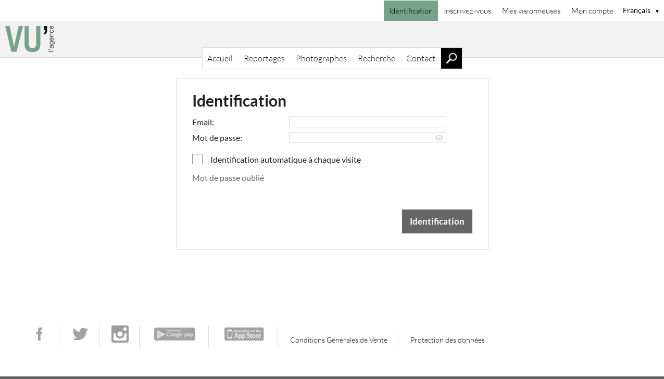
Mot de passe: (217, 137)
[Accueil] (332, 39)
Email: (203, 122)
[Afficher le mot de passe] (439, 138)
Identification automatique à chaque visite (285, 159)
